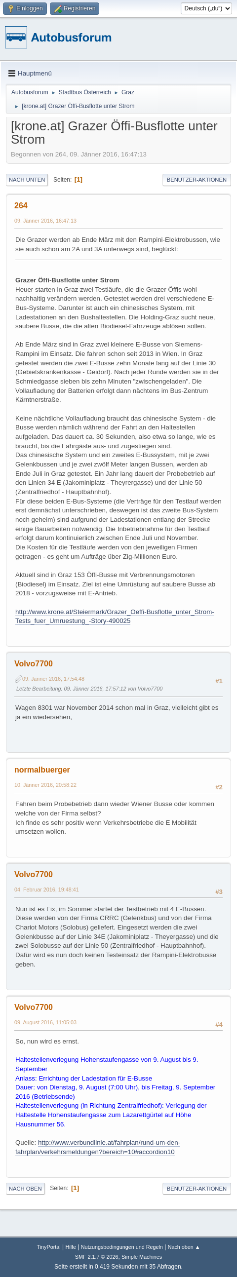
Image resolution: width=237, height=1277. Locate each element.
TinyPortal (49, 1247)
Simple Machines (141, 1257)
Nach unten (27, 180)
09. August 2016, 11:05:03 (45, 1022)
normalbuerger (42, 770)
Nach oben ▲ (184, 1247)
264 (21, 205)
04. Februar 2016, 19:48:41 (46, 889)
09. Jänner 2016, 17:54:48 (53, 679)
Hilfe (70, 1247)
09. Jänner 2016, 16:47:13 (45, 221)
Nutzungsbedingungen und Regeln (122, 1247)
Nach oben (25, 1189)
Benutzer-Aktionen (197, 180)
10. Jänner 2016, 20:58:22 (45, 785)
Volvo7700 (33, 663)
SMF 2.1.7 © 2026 (96, 1257)
